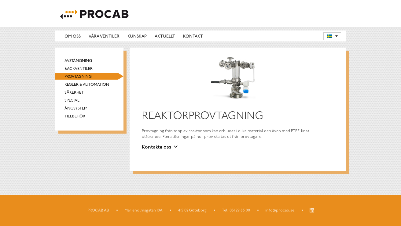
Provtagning (78, 77)
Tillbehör (74, 117)
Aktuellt (165, 36)
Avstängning (78, 61)
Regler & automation (86, 85)
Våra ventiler (104, 36)
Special (71, 101)
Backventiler (78, 69)
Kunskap (137, 36)
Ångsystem (75, 109)
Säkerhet (74, 93)
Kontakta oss (156, 147)
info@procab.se (279, 211)
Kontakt (193, 36)
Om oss (72, 36)
